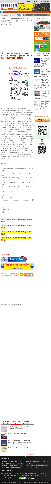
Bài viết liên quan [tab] (16, 422)
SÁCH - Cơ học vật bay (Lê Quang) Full (17, 434)
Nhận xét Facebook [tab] (6, 422)
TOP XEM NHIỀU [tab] (38, 54)
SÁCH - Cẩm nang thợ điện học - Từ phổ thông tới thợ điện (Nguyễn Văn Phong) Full (42, 73)
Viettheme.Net (36, 482)
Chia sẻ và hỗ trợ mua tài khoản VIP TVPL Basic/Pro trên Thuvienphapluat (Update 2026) (42, 105)
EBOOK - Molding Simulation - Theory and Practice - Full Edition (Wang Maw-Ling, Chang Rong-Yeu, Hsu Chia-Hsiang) (19, 442)
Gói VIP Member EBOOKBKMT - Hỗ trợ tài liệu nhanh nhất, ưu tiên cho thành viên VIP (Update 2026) (42, 62)
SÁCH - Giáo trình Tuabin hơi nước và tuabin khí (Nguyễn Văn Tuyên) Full (42, 95)
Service (35, 1)
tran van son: (29, 466)
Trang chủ (4, 19)
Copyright (41, 1)
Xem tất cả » (30, 454)
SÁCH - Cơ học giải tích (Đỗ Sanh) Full (17, 447)
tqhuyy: (28, 461)
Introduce (29, 1)
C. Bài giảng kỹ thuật (13, 19)
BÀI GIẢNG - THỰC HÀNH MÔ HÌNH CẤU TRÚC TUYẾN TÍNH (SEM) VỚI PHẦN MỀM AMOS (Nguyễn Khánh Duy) (16, 55)
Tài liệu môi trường (44, 482)
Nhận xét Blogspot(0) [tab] (27, 422)
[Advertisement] (17, 38)
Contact (47, 1)
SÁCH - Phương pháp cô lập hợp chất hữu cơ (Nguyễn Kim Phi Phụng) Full (19, 427)
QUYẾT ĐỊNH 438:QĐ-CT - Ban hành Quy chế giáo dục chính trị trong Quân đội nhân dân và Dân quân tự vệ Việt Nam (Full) (42, 84)
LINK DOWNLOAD (6, 255)
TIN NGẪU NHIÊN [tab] (46, 54)
